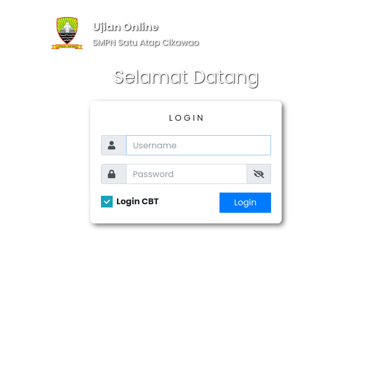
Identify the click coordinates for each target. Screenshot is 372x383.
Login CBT (137, 201)
